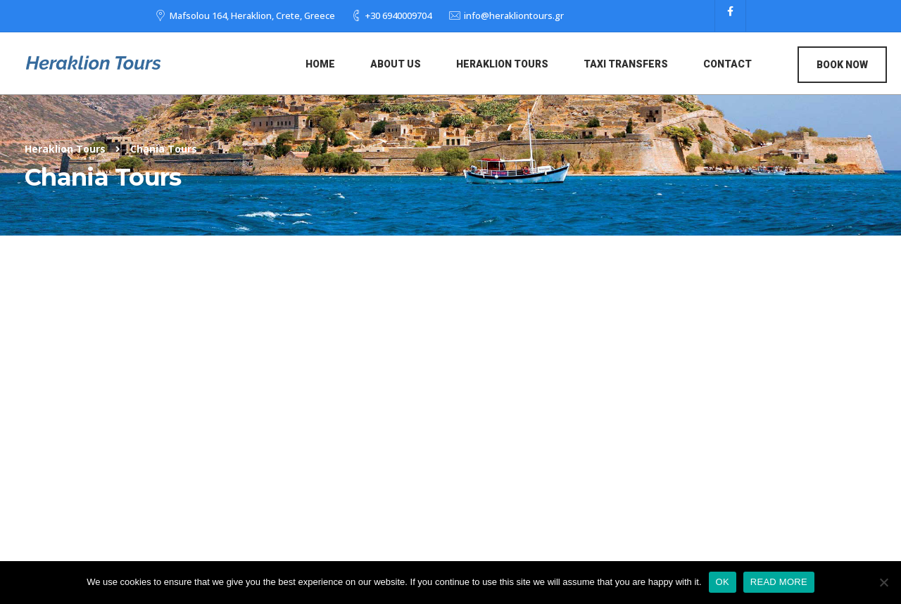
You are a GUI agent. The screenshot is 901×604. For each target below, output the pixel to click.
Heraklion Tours (502, 64)
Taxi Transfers (626, 64)
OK (722, 582)
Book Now (842, 64)
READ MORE (778, 582)
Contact (727, 64)
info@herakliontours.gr (514, 15)
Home (320, 64)
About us (395, 64)
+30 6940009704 (398, 15)
